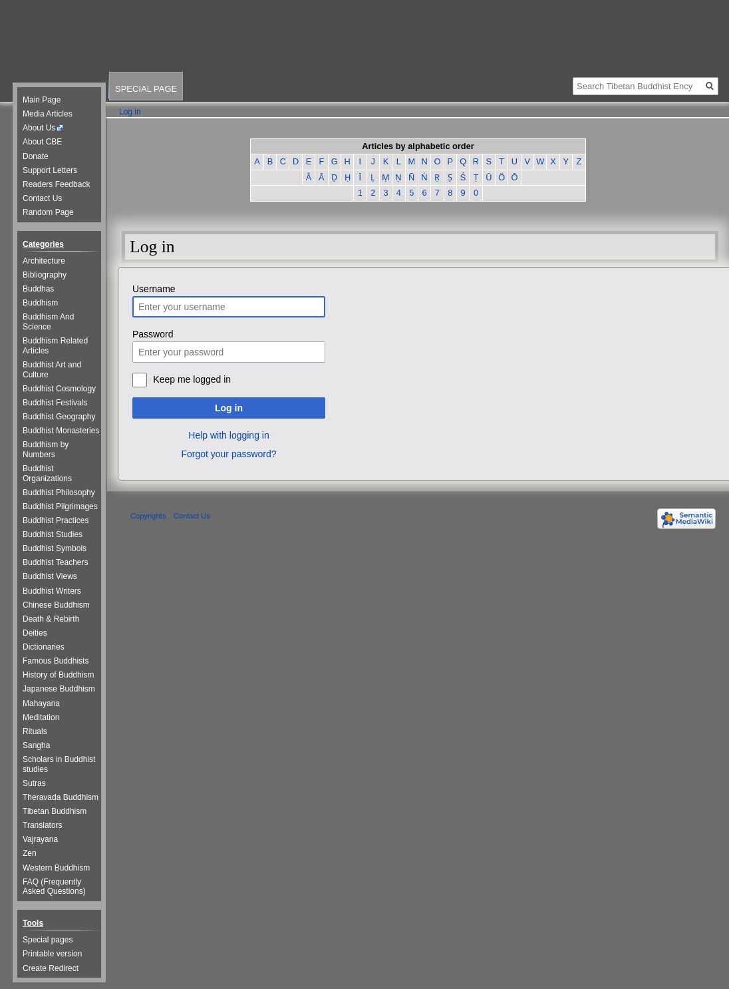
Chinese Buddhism (56, 605)
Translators (43, 825)
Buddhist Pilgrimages (60, 506)
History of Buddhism (58, 675)
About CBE (42, 141)
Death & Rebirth (51, 619)
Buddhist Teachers (55, 562)
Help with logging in (228, 435)
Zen (30, 853)
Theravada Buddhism (60, 797)
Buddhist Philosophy (59, 492)
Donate (36, 156)
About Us (39, 127)
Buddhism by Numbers (46, 449)
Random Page (48, 212)
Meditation (41, 717)
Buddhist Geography (59, 416)
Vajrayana (40, 839)
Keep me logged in (192, 379)
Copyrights (148, 516)
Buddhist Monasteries (61, 430)
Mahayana (41, 703)
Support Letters (50, 170)
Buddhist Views (50, 576)
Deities (35, 633)
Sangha (36, 745)
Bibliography (45, 275)
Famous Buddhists (55, 661)
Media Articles (48, 113)
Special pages (48, 939)
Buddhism (40, 302)
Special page (146, 89)
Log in (229, 408)
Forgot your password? (228, 454)
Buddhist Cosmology (59, 388)
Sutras (34, 783)
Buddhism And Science (48, 321)
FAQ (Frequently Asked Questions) (54, 886)
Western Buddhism (56, 868)
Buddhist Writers (52, 591)
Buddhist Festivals (55, 402)
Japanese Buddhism (59, 688)
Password (152, 334)
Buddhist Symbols (54, 548)
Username (154, 289)
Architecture (44, 261)
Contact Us (42, 198)
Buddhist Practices (55, 520)
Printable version (52, 953)
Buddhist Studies (52, 534)
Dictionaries (44, 647)
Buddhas (38, 289)
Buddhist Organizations (47, 473)
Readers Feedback (56, 184)
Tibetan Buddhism (54, 811)
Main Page (42, 99)
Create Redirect (50, 968)
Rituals (35, 731)
